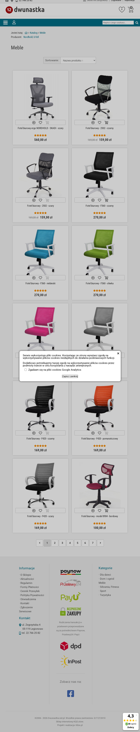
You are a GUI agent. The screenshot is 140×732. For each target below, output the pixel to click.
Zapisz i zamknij (70, 376)
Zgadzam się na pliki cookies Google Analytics (54, 369)
